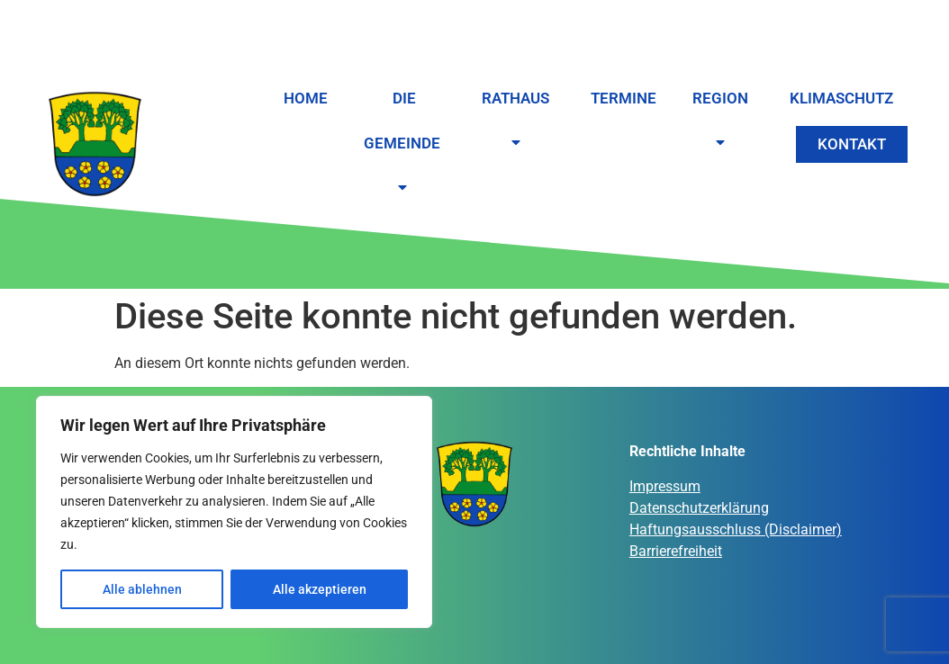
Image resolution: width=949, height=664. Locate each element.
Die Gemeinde (405, 144)
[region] (234, 512)
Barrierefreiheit (675, 551)
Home (306, 98)
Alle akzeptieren (319, 589)
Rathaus (518, 121)
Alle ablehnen (142, 589)
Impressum (664, 486)
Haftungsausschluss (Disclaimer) (735, 529)
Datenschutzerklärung (699, 507)
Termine (623, 98)
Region (723, 121)
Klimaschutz (841, 98)
